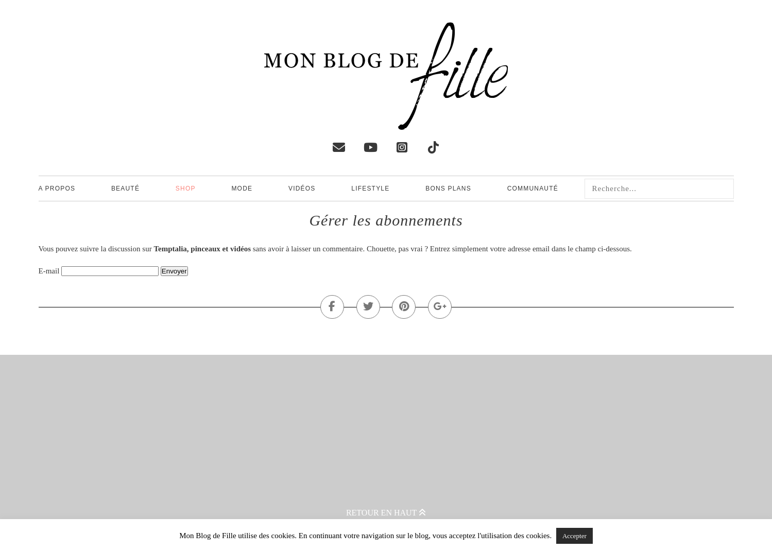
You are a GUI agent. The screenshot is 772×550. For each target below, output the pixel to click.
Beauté (125, 188)
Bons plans (448, 188)
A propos (57, 188)
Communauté (532, 188)
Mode (241, 188)
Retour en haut (386, 512)
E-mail (49, 271)
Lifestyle (370, 188)
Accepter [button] (574, 536)
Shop (186, 188)
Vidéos (302, 188)
